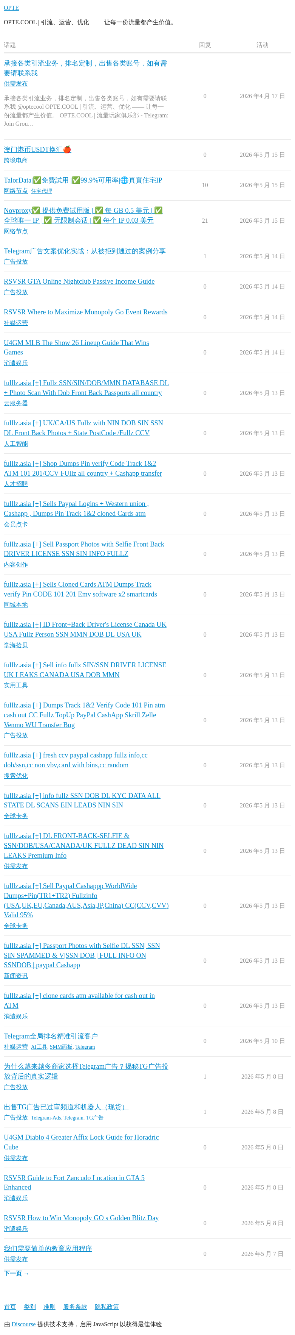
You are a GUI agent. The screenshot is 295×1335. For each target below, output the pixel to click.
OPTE (11, 8)
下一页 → (16, 1273)
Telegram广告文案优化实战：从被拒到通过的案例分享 (85, 251)
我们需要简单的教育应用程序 (48, 1248)
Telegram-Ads (46, 1118)
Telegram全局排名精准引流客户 (51, 1036)
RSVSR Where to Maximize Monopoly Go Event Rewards (86, 312)
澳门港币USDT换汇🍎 (37, 149)
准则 (49, 1307)
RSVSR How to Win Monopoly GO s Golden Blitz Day (81, 1218)
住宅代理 (41, 191)
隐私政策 (107, 1307)
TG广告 (95, 1118)
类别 (30, 1307)
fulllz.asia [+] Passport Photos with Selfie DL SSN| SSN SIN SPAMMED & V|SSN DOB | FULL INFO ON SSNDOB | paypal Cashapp (82, 955)
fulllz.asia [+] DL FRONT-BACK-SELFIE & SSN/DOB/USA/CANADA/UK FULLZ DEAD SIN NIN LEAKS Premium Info (84, 845)
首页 (10, 1307)
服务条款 (75, 1307)
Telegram (85, 1047)
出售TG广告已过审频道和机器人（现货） (66, 1107)
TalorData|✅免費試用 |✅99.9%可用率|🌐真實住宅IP (83, 180)
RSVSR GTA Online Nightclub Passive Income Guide (79, 281)
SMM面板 (61, 1047)
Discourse (24, 1324)
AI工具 (39, 1047)
